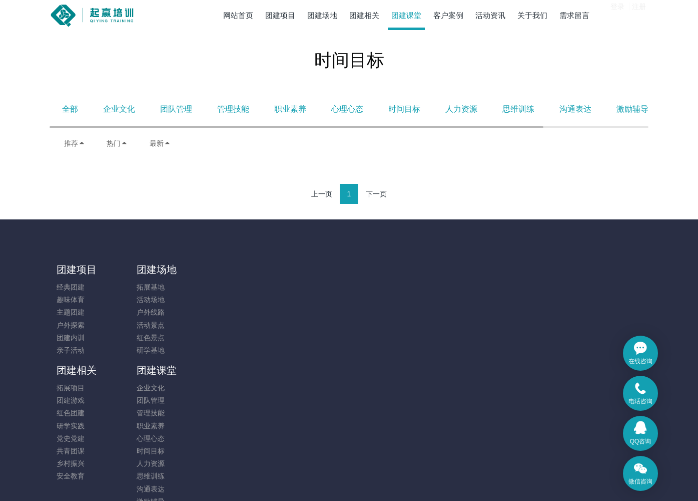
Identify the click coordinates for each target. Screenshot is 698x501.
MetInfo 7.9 (333, 479)
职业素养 (290, 109)
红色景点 (145, 338)
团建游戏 (220, 300)
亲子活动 (71, 350)
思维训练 (518, 109)
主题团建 (71, 312)
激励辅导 (632, 109)
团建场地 (151, 269)
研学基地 (145, 350)
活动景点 (145, 325)
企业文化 (119, 109)
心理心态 (347, 109)
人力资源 (461, 109)
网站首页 (238, 15)
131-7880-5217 (546, 292)
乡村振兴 (220, 363)
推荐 (74, 143)
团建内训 (71, 338)
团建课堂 (301, 269)
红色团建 (220, 312)
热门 (117, 143)
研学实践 (220, 325)
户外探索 (71, 325)
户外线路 (145, 312)
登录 (617, 15)
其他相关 (295, 426)
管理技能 (233, 109)
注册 (639, 15)
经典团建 (71, 287)
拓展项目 (220, 287)
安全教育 (220, 375)
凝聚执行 (295, 413)
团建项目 (77, 269)
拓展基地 (145, 287)
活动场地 (145, 300)
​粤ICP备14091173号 (349, 466)
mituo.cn (409, 479)
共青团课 (220, 350)
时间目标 (404, 109)
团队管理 (176, 109)
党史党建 (220, 338)
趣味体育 (71, 300)
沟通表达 (575, 109)
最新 (160, 143)
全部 (70, 109)
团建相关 (226, 269)
